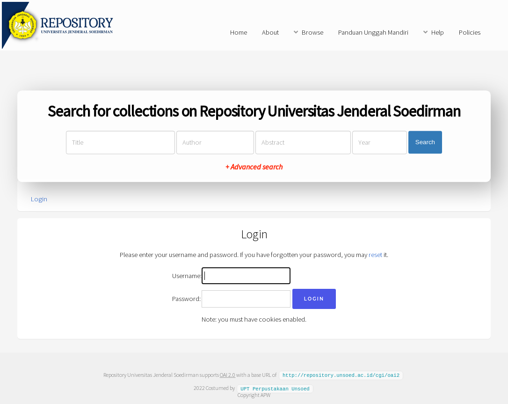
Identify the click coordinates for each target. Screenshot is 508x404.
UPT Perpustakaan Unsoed (275, 387)
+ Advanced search (254, 166)
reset (375, 254)
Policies (469, 32)
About (270, 32)
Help (437, 32)
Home (238, 32)
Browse (312, 32)
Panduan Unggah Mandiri (373, 32)
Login (39, 199)
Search (425, 142)
